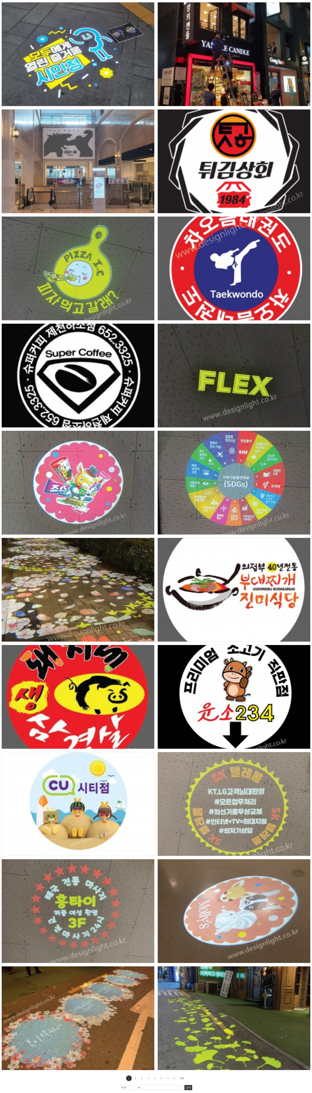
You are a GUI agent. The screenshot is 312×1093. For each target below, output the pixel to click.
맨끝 (182, 1078)
